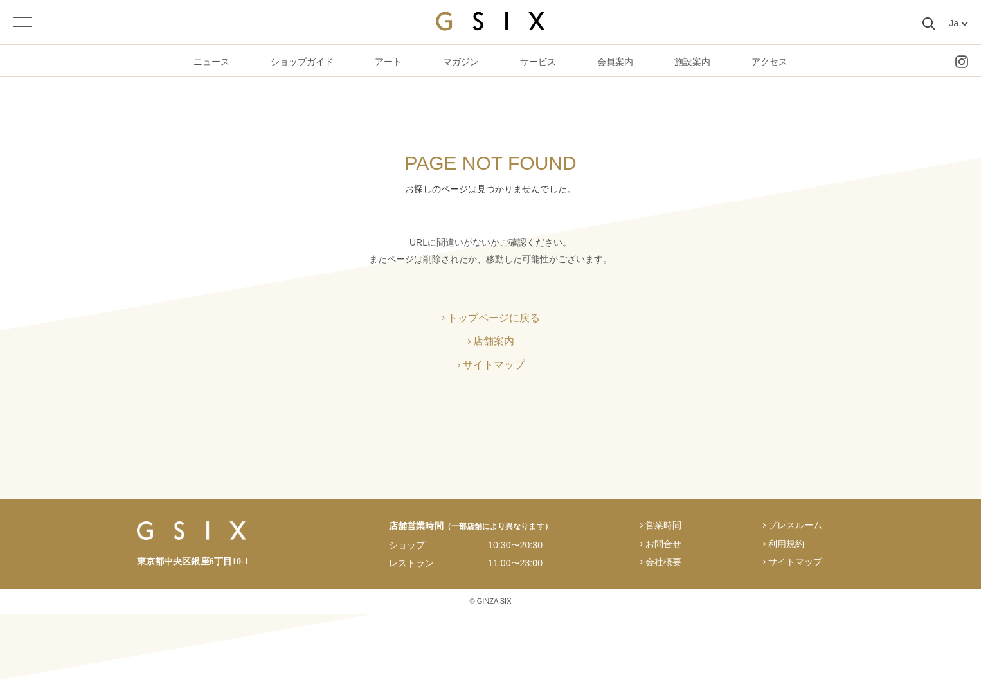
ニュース (212, 62)
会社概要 (663, 562)
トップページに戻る (493, 317)
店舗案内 (493, 341)
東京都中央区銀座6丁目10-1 (193, 561)
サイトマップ (494, 364)
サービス (538, 62)
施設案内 (692, 62)
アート (388, 62)
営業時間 (663, 525)
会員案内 (615, 62)
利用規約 (786, 544)
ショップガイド (302, 62)
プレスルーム (795, 525)
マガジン (461, 62)
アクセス (770, 62)
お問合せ (663, 544)
